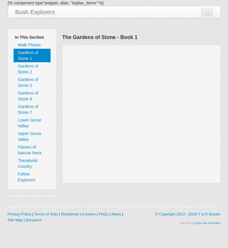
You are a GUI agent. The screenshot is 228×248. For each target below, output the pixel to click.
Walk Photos (29, 45)
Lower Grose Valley (29, 123)
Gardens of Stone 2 (28, 69)
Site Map (15, 220)
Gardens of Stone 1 (28, 55)
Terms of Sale (46, 214)
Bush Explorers (35, 12)
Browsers (33, 220)
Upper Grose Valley (29, 136)
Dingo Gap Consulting (207, 223)
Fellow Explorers (26, 177)
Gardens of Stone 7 (28, 109)
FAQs (104, 214)
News (116, 214)
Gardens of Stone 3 (28, 82)
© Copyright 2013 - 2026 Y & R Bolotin (187, 214)
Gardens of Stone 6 (28, 96)
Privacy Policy (19, 214)
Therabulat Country (28, 163)
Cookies (89, 214)
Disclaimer (70, 214)
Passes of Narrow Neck (30, 150)
